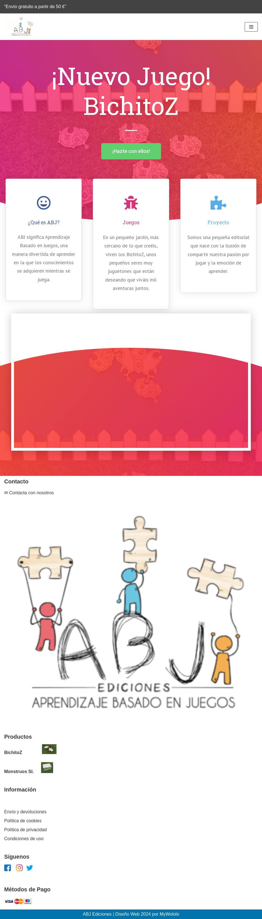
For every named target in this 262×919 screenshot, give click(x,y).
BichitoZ (13, 752)
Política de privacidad (25, 829)
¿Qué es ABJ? (44, 222)
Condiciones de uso (24, 838)
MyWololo (169, 914)
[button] (131, 151)
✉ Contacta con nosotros (29, 492)
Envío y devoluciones (25, 811)
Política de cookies (22, 820)
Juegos (131, 222)
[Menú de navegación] (251, 27)
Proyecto (218, 222)
